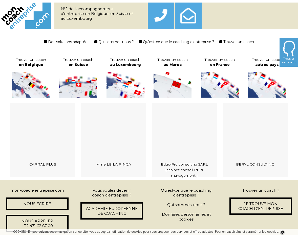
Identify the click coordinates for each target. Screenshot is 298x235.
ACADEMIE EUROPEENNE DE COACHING (112, 211)
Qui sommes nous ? (114, 42)
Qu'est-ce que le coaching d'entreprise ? (176, 42)
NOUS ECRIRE (37, 203)
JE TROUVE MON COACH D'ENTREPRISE (260, 206)
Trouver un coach (236, 42)
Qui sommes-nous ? (186, 204)
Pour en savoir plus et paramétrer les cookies (246, 231)
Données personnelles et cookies (186, 217)
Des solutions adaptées (66, 42)
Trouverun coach (288, 52)
